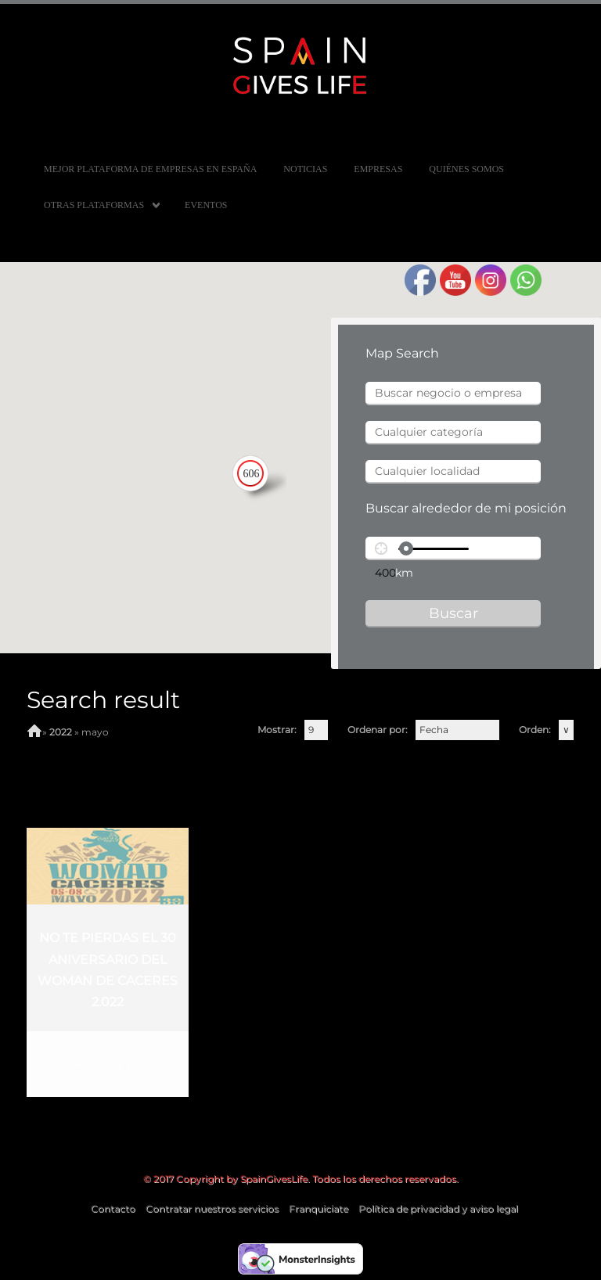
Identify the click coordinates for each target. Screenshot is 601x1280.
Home (34, 732)
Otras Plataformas (94, 205)
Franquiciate (318, 1208)
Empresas (378, 169)
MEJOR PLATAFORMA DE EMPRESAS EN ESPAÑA (150, 169)
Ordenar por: (377, 729)
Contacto (113, 1208)
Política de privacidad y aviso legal (438, 1208)
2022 (60, 732)
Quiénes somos (466, 169)
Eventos (206, 205)
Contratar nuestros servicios (212, 1208)
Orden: (535, 729)
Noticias (305, 169)
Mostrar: (277, 729)
